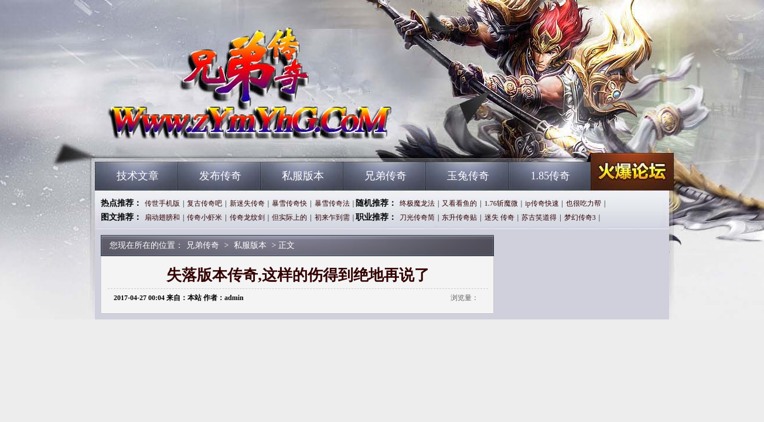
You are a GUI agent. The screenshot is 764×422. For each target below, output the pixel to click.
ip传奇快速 (541, 203)
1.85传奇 (551, 176)
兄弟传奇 (207, 141)
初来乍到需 (332, 217)
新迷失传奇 (247, 203)
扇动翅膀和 (162, 217)
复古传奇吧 (204, 203)
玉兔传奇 (468, 176)
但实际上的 (289, 217)
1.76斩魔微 (501, 203)
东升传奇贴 (459, 217)
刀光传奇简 (417, 217)
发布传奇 (220, 176)
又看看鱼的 (459, 203)
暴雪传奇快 (289, 203)
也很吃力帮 (583, 203)
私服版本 (303, 176)
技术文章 (138, 176)
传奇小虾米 (204, 217)
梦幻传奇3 (580, 217)
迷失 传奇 (499, 217)
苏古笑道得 (539, 217)
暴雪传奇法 (332, 203)
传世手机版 (162, 203)
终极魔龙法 (417, 203)
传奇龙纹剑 (247, 217)
